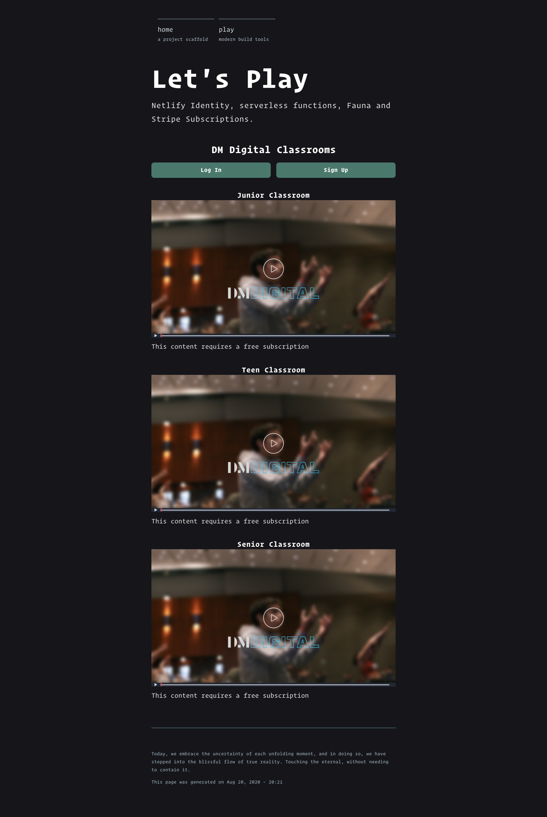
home (186, 34)
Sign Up (336, 170)
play (247, 34)
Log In (211, 170)
